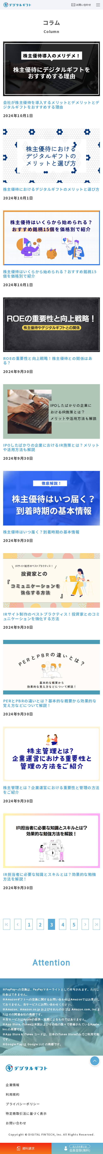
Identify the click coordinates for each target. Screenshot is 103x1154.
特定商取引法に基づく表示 (26, 1113)
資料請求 (26, 1148)
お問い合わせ (81, 4)
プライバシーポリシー (23, 1104)
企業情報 (12, 1085)
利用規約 (12, 1094)
